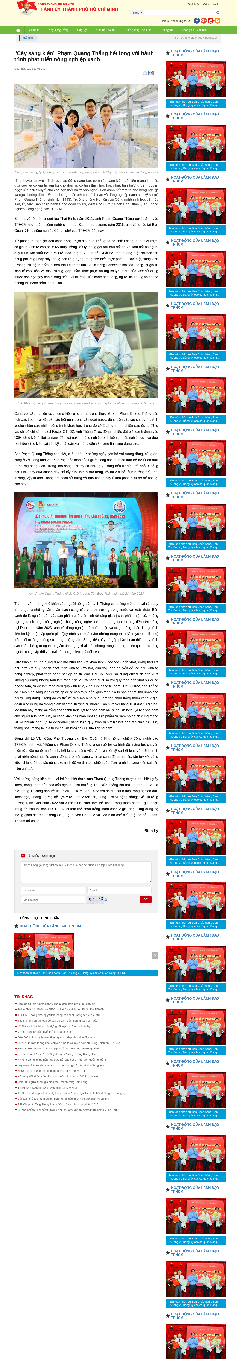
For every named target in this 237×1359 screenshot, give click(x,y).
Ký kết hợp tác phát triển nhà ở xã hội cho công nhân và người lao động (62, 1059)
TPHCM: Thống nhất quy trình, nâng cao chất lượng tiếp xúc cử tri (59, 1015)
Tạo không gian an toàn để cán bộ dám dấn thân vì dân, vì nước (57, 1020)
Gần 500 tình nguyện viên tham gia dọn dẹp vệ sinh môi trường (57, 1037)
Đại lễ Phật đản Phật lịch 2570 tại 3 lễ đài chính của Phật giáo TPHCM (61, 1009)
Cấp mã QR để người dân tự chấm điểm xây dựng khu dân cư (56, 1003)
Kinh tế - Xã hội (106, 30)
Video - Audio (210, 4)
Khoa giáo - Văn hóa (194, 30)
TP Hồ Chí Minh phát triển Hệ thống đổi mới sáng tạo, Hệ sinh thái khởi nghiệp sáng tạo (72, 1093)
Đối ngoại (167, 30)
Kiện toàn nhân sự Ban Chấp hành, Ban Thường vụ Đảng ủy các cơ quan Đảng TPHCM (71, 973)
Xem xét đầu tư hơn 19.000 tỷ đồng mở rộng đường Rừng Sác (57, 1054)
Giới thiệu (193, 4)
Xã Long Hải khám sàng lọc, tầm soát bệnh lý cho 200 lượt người (58, 1076)
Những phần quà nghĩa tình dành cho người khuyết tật (51, 1070)
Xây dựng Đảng (59, 30)
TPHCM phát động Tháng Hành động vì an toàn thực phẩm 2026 (58, 1104)
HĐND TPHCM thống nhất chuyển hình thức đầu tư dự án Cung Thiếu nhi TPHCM (69, 1043)
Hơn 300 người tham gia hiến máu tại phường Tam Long (52, 1082)
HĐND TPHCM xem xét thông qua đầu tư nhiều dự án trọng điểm (58, 1048)
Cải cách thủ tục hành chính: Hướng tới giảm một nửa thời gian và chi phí (63, 1098)
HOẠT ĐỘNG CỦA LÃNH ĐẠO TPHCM (50, 926)
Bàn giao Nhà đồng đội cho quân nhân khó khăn (48, 1087)
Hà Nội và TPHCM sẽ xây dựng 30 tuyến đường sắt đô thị (54, 1026)
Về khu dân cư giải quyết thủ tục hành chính (45, 1031)
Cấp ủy (82, 30)
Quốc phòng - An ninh (138, 30)
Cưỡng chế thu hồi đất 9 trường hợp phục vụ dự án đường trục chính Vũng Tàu (67, 1109)
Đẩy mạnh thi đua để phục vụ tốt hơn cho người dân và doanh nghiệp (61, 1065)
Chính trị (34, 30)
